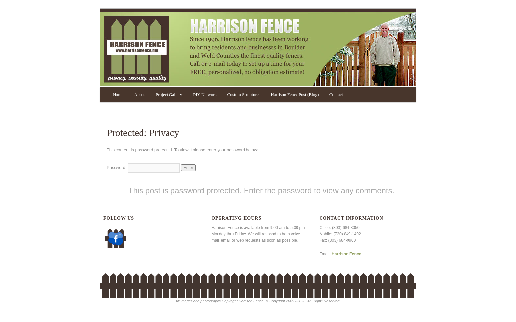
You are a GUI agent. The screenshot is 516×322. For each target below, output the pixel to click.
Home (118, 94)
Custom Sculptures (243, 94)
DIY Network (205, 94)
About (139, 94)
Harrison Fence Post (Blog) (295, 94)
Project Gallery (169, 94)
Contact (336, 94)
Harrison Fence (346, 254)
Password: (143, 167)
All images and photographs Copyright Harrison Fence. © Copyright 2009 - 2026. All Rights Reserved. (257, 301)
